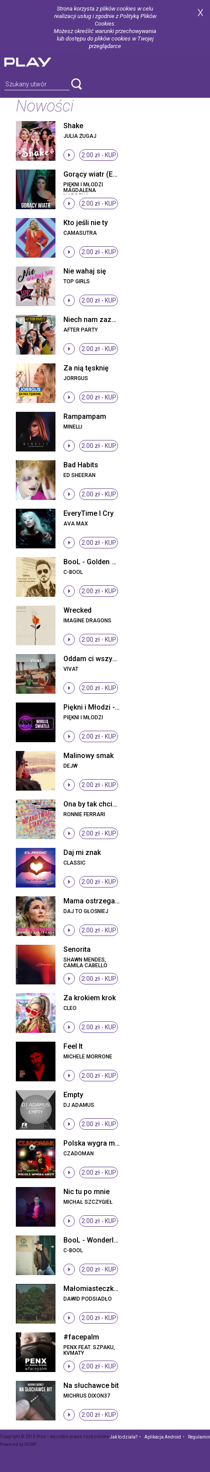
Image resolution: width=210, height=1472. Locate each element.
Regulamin (199, 1437)
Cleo (70, 1008)
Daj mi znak (82, 852)
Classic (74, 863)
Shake (73, 126)
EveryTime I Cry (88, 513)
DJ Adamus (78, 1105)
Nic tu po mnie (86, 1191)
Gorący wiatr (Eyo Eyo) (100, 174)
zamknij (200, 12)
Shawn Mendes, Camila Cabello (85, 963)
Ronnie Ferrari (84, 814)
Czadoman (78, 1153)
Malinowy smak (88, 755)
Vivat (70, 669)
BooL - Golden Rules (96, 562)
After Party (80, 330)
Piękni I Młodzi (83, 717)
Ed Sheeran (79, 475)
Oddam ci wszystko (94, 659)
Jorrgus (75, 378)
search (76, 84)
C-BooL (73, 572)
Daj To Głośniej (85, 911)
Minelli (72, 427)
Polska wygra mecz (95, 1143)
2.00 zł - (98, 155)
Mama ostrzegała (92, 901)
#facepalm (81, 1337)
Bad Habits (80, 465)
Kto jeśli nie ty (85, 222)
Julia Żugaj (79, 136)
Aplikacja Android (162, 1437)
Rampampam (84, 416)
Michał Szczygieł (88, 1202)
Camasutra (80, 233)
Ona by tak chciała (92, 804)
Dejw (70, 766)
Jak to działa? (123, 1437)
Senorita (77, 949)
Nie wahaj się (84, 271)
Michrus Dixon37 (86, 1396)
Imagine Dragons (87, 621)
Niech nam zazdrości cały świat (114, 319)
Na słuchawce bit (91, 1385)
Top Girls (76, 281)
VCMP (30, 1444)
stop (69, 155)
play (38, 61)
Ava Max (75, 524)
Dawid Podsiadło (87, 1299)
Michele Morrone (87, 1057)
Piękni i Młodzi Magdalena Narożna (83, 190)
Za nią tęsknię (86, 368)
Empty (73, 1095)
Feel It (73, 1046)
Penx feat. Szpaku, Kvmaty (89, 1350)
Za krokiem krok (89, 998)
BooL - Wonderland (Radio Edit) (114, 1240)
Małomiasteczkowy (95, 1288)
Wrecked (77, 610)
